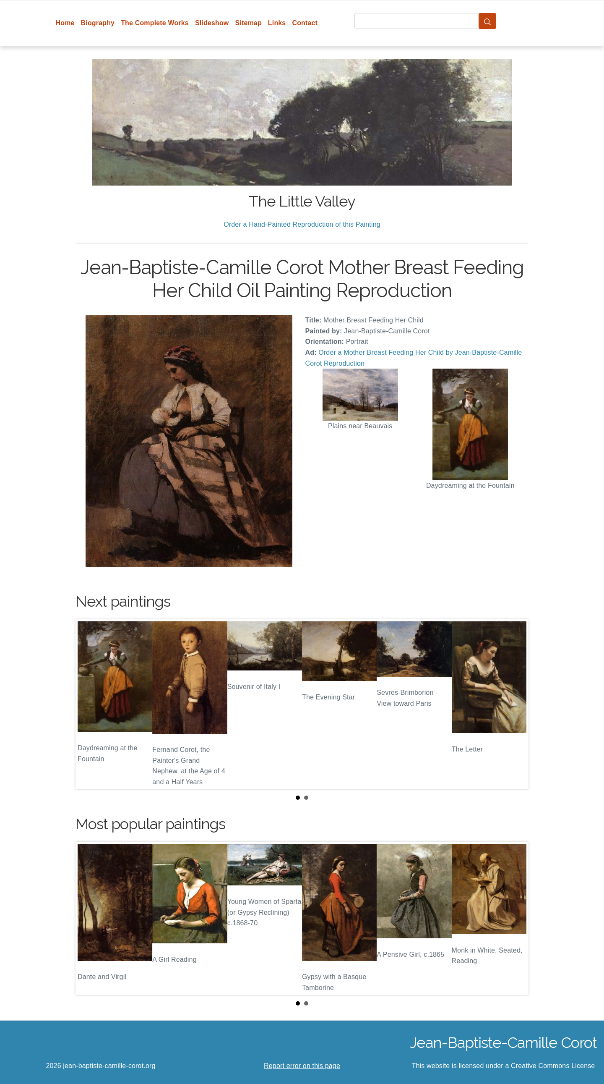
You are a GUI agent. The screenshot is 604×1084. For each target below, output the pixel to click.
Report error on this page (302, 1065)
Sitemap (248, 22)
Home (65, 22)
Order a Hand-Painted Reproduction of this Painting (302, 224)
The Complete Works (155, 22)
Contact (305, 22)
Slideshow (212, 22)
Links (277, 22)
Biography (98, 22)
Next (515, 704)
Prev (88, 704)
